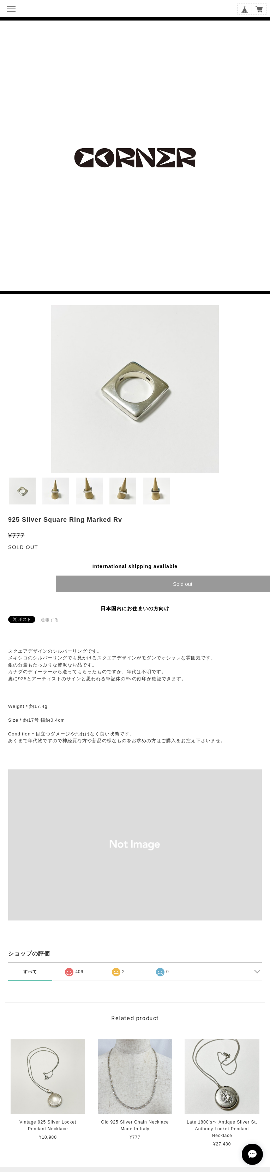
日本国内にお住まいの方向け (135, 608)
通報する (50, 619)
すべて (30, 971)
